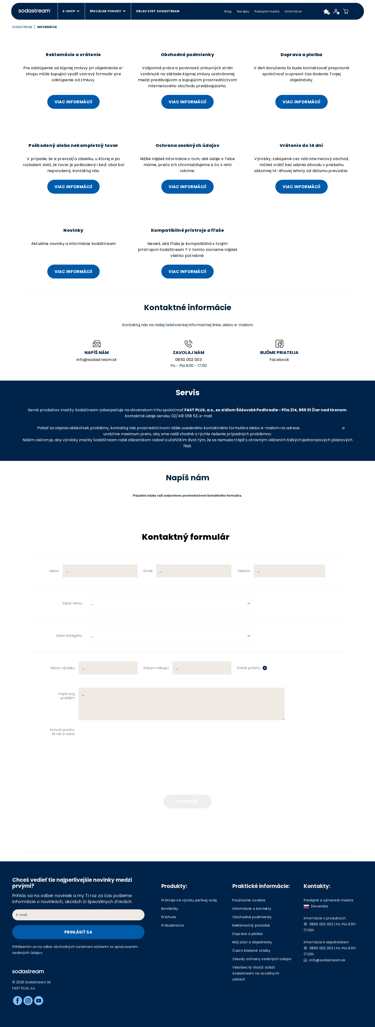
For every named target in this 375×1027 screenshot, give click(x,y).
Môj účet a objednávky (252, 942)
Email (148, 571)
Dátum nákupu (156, 668)
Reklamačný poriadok (251, 925)
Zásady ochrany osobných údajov (261, 959)
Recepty (243, 11)
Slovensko (316, 906)
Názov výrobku (63, 668)
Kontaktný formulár (186, 537)
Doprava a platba (247, 933)
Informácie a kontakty (251, 908)
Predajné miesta (266, 11)
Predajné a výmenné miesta (328, 900)
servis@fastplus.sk (231, 416)
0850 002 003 (188, 359)
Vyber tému (72, 603)
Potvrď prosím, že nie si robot (62, 731)
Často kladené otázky (251, 950)
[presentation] (130, 742)
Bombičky (169, 908)
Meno (54, 571)
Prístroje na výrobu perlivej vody (189, 900)
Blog (227, 11)
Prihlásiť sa (78, 932)
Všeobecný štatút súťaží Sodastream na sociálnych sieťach (255, 973)
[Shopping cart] (346, 11)
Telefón (243, 571)
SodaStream (22, 27)
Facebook (279, 359)
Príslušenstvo (172, 925)
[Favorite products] (326, 11)
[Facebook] (17, 1000)
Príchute (168, 917)
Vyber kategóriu (69, 635)
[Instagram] (28, 1000)
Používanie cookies (248, 900)
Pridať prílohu (248, 668)
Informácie (293, 11)
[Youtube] (38, 1000)
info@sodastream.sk (97, 359)
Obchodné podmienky (252, 917)
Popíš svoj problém (67, 695)
